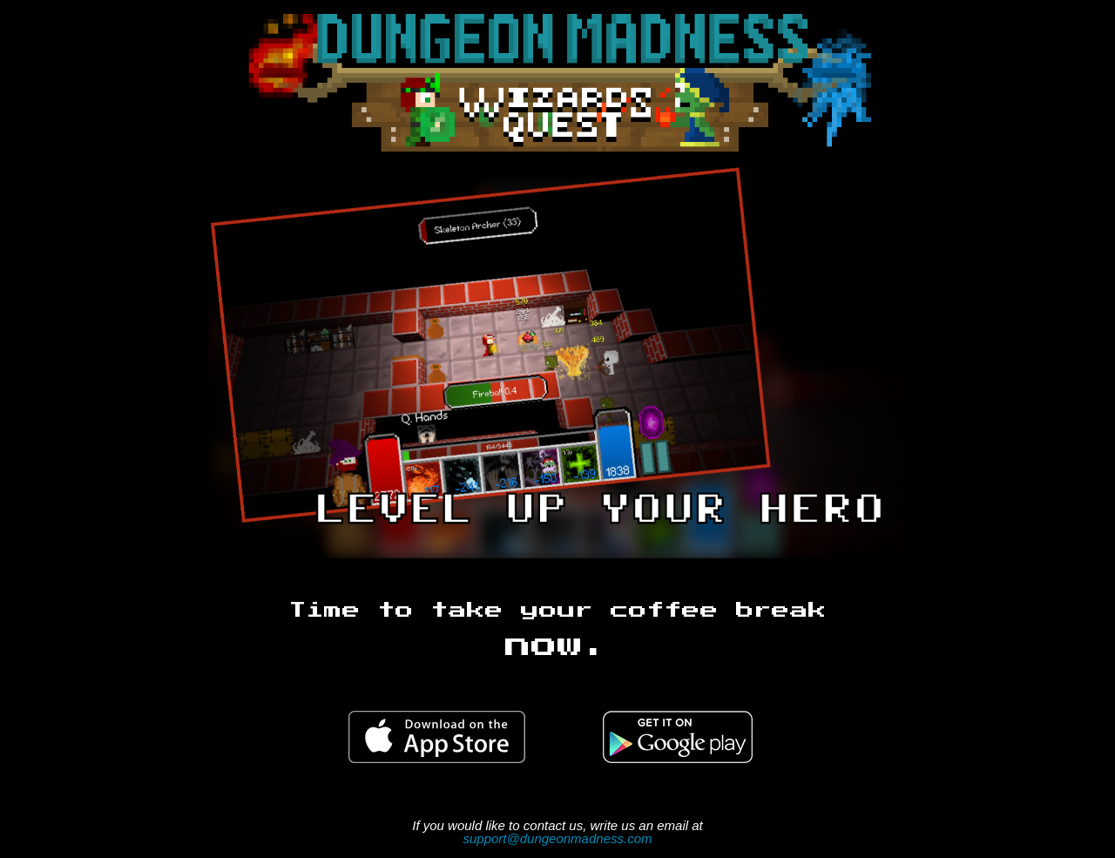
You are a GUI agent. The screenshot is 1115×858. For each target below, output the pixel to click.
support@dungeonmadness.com (557, 838)
